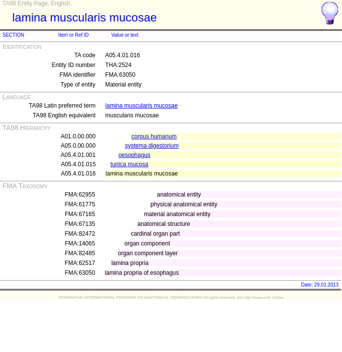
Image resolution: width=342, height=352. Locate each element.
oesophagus (134, 155)
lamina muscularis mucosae (142, 105)
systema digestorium (152, 145)
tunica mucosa (129, 164)
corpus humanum (154, 136)
